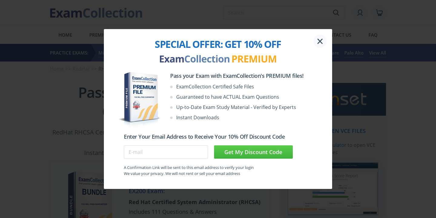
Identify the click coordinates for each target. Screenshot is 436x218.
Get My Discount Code (253, 152)
